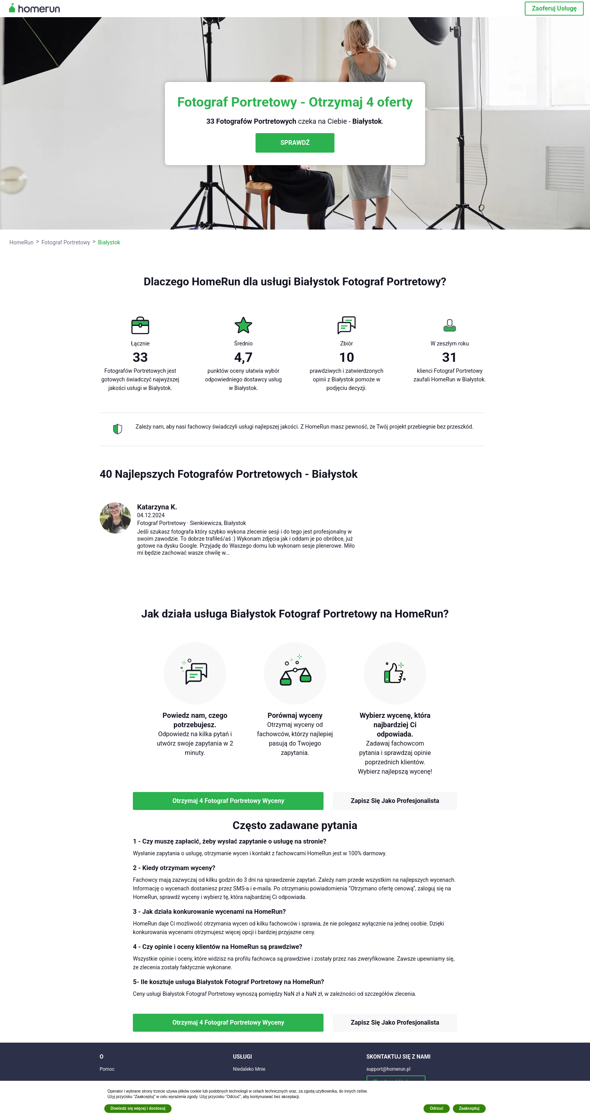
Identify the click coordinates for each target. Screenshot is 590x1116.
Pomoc (107, 1069)
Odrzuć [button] (436, 1108)
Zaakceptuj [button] (469, 1108)
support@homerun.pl (389, 1069)
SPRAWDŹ (295, 142)
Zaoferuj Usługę (554, 8)
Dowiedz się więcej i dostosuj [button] (138, 1108)
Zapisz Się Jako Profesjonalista (395, 801)
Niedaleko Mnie (249, 1069)
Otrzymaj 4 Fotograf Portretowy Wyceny (228, 801)
